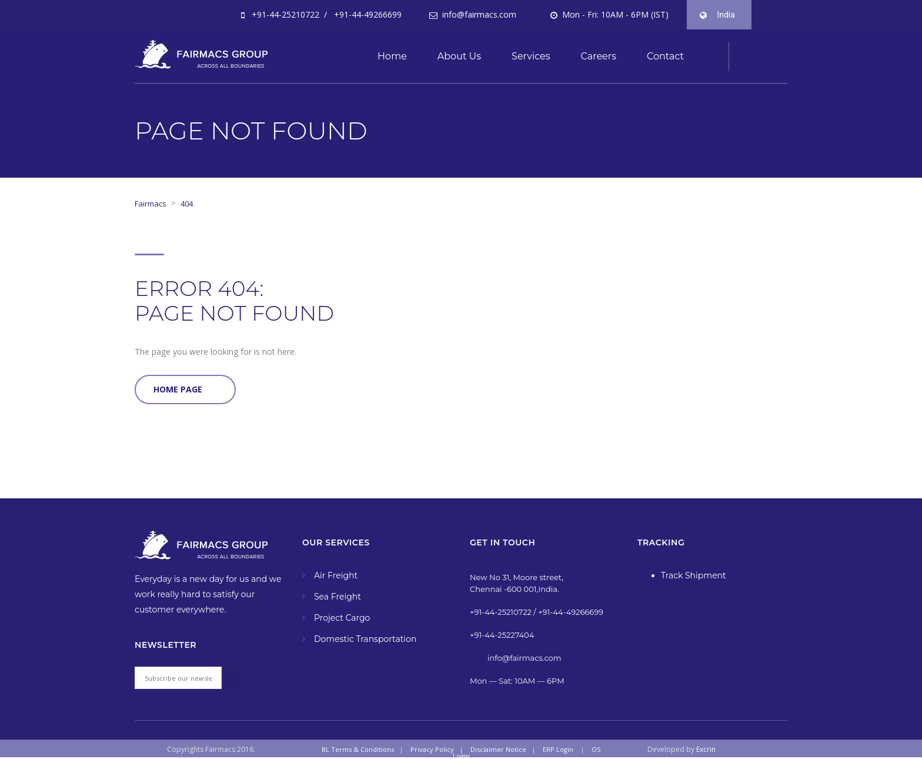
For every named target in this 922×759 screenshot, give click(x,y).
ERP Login (558, 749)
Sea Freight (337, 596)
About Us (459, 56)
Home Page (177, 389)
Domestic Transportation (365, 639)
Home (392, 56)
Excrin (706, 749)
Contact (665, 56)
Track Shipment (693, 575)
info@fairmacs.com (478, 14)
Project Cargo (342, 617)
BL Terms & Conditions (358, 749)
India (723, 19)
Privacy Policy (432, 749)
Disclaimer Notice (498, 749)
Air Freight (336, 575)
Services (531, 56)
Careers (598, 56)
